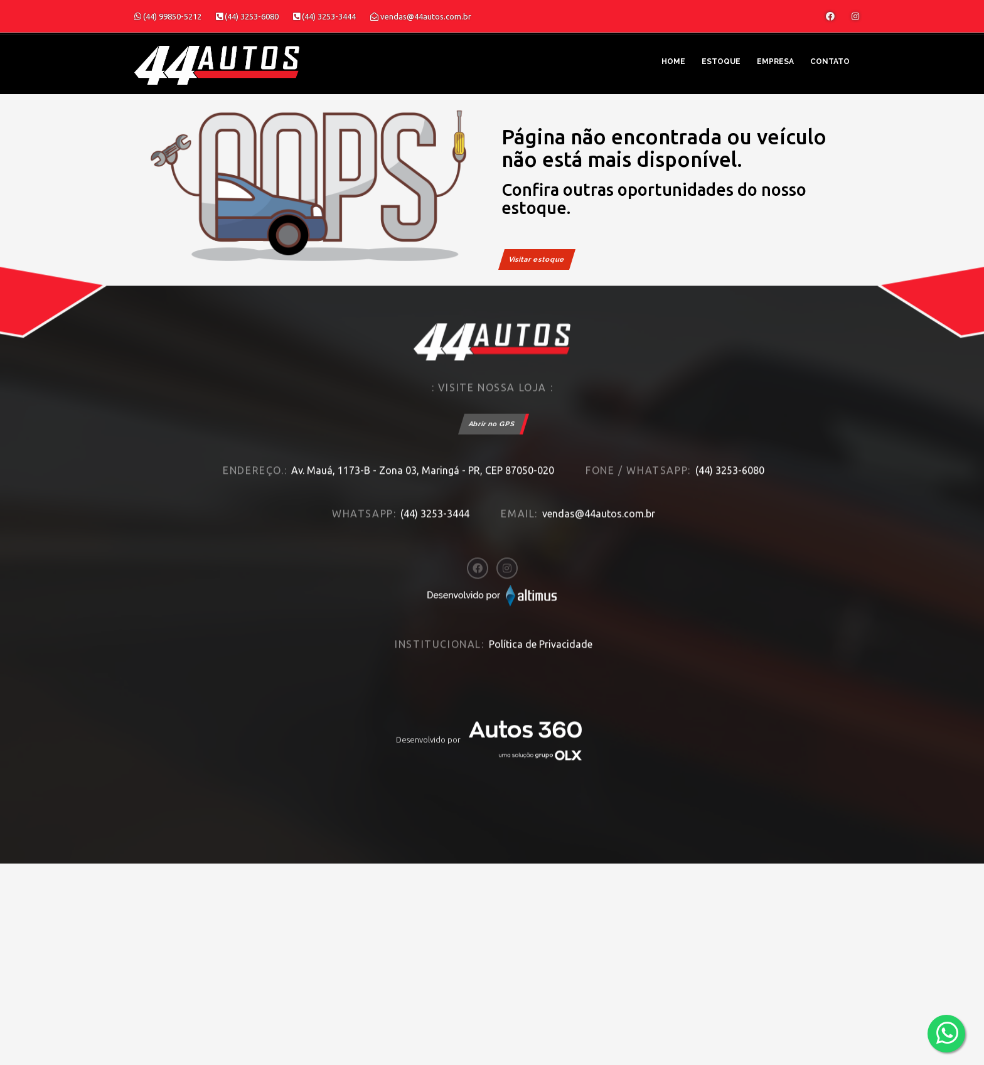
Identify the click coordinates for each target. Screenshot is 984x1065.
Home (673, 61)
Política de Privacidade (540, 652)
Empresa (775, 61)
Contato (830, 61)
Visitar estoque (537, 259)
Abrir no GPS (492, 432)
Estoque (721, 61)
